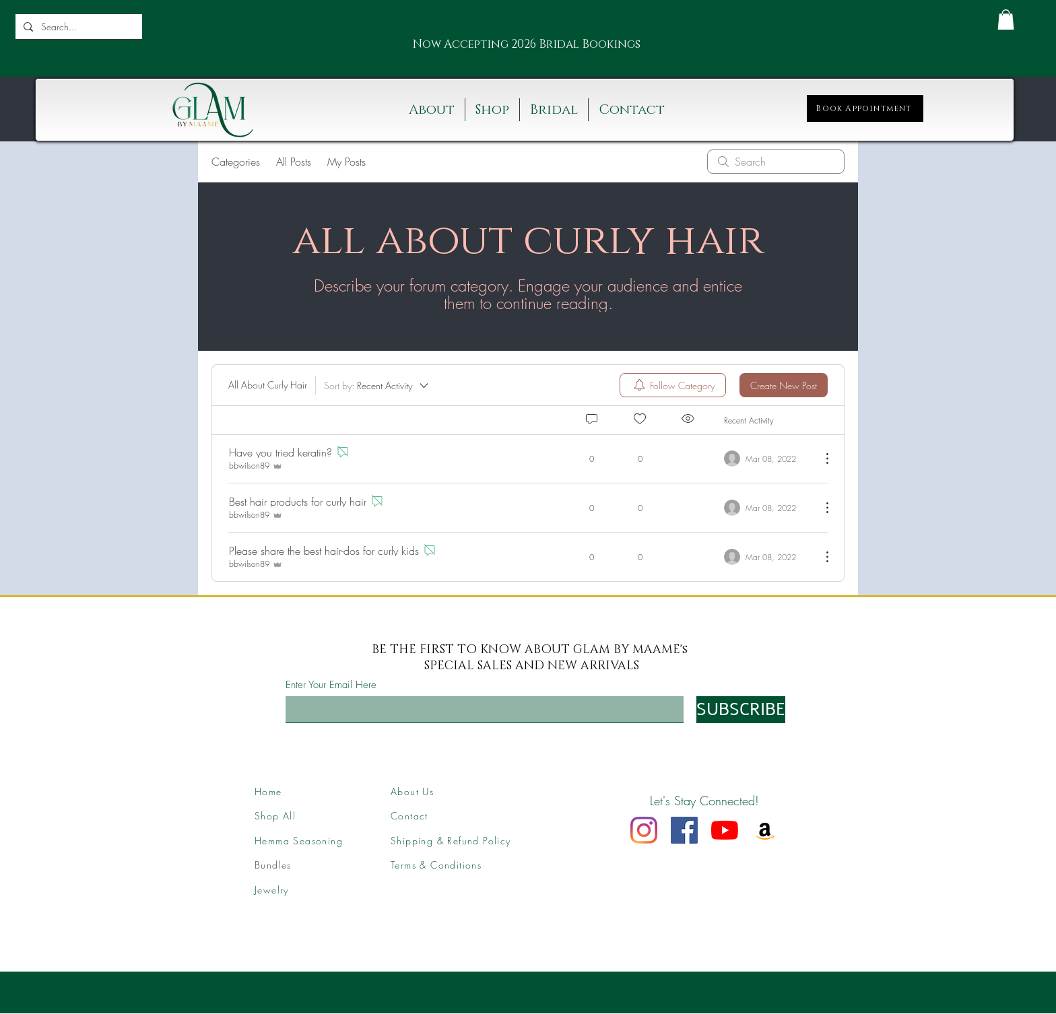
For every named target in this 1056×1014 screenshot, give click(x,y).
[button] (1005, 19)
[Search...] (77, 26)
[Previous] (406, 44)
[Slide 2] (527, 50)
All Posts (293, 161)
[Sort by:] (377, 385)
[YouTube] (724, 830)
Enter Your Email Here (331, 685)
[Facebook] (684, 830)
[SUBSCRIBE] (740, 709)
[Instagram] (643, 830)
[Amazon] (765, 830)
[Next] (631, 44)
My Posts (346, 161)
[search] (776, 161)
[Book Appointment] (865, 108)
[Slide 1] (510, 50)
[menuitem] (673, 385)
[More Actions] (820, 458)
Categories (235, 161)
